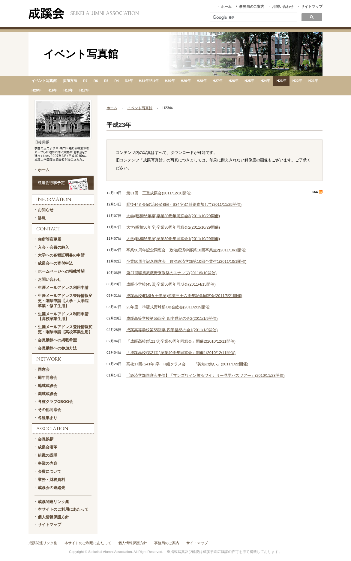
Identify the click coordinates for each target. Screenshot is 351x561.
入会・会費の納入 (53, 247)
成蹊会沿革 (47, 447)
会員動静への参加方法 (57, 348)
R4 (116, 80)
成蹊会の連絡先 (51, 487)
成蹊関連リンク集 (53, 502)
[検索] (253, 17)
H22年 (297, 80)
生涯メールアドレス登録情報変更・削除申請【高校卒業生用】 (65, 329)
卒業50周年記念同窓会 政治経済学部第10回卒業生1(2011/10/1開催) (186, 261)
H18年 (68, 90)
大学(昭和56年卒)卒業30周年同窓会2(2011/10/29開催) (173, 227)
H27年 (218, 80)
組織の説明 (47, 455)
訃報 (42, 218)
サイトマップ (311, 6)
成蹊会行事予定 (63, 182)
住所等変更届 (49, 239)
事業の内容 (47, 463)
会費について (49, 471)
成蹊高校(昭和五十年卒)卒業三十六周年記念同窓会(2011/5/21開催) (184, 295)
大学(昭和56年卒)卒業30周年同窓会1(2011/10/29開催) (173, 238)
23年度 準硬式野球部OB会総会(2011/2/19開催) (168, 307)
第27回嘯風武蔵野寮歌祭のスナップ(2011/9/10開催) (171, 273)
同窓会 (44, 369)
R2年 (129, 80)
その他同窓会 (49, 409)
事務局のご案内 (251, 6)
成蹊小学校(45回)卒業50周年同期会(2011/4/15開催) (170, 284)
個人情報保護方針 (53, 517)
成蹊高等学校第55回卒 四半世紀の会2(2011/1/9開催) (172, 318)
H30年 (170, 80)
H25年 (249, 80)
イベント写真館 (44, 80)
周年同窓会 (47, 377)
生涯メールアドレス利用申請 (63, 287)
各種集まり (47, 418)
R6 (96, 80)
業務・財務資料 (51, 479)
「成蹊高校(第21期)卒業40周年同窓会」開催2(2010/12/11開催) (181, 341)
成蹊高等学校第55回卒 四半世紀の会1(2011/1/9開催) (172, 330)
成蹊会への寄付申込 (55, 263)
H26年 (233, 80)
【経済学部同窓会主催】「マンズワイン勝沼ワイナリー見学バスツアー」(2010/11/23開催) (205, 375)
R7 (85, 80)
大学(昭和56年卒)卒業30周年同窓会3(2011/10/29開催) (173, 216)
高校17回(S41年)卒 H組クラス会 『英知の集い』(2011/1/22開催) (187, 364)
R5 (106, 80)
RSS (317, 192)
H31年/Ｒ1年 (149, 80)
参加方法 (70, 80)
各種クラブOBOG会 (55, 401)
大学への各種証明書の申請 (61, 255)
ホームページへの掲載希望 (61, 271)
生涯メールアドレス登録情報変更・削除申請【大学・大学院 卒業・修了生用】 (65, 300)
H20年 (36, 90)
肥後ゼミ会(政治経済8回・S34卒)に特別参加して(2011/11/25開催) (184, 204)
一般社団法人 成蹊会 (83, 13)
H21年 (313, 80)
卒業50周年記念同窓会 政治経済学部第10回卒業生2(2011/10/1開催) (186, 250)
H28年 (202, 80)
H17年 (84, 90)
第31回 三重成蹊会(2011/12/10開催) (158, 193)
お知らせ (45, 210)
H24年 (265, 80)
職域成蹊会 (47, 394)
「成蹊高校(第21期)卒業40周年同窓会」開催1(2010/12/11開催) (181, 352)
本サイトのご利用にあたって (63, 509)
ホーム (226, 6)
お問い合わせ (282, 6)
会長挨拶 (45, 439)
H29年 (186, 80)
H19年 (52, 90)
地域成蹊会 (47, 385)
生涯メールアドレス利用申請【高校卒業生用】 (63, 316)
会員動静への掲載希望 (57, 340)
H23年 (281, 80)
